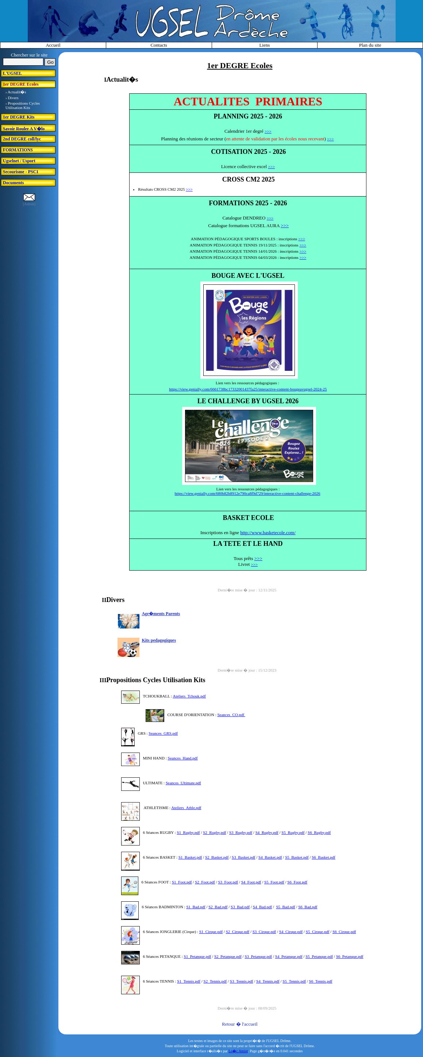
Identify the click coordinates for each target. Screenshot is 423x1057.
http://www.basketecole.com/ (268, 532)
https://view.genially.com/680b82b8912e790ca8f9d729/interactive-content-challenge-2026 (247, 493)
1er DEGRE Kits (18, 117)
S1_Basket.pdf (190, 857)
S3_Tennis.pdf (241, 981)
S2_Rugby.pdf (214, 832)
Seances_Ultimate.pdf (183, 783)
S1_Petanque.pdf (197, 956)
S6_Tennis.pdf (320, 981)
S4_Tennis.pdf (268, 981)
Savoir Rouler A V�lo (24, 128)
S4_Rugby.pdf (266, 832)
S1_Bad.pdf (195, 907)
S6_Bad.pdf (307, 907)
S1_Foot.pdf (182, 882)
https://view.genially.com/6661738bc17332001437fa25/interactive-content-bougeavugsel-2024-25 (248, 389)
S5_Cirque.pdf (317, 931)
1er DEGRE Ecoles (21, 84)
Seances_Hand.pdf (183, 758)
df (243, 714)
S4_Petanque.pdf (289, 956)
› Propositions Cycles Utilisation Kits (22, 105)
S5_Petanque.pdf (319, 956)
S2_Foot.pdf (205, 882)
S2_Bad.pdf (217, 907)
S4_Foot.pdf (251, 882)
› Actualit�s (15, 92)
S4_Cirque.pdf (291, 931)
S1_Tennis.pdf (188, 981)
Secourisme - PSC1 (20, 171)
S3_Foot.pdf (228, 882)
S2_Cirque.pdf (237, 931)
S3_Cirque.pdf (264, 931)
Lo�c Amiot (238, 1051)
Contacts (158, 45)
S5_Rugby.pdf (292, 832)
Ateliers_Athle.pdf (186, 807)
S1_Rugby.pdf (188, 832)
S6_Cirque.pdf (344, 931)
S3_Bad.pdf (240, 907)
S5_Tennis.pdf (294, 981)
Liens (264, 45)
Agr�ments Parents (161, 613)
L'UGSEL (12, 73)
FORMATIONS (18, 149)
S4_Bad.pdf (262, 907)
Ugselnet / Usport (19, 160)
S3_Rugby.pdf (240, 832)
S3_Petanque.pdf (258, 956)
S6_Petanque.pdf (350, 956)
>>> (268, 131)
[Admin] (29, 204)
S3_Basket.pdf (243, 857)
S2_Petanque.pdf (228, 956)
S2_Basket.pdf (216, 857)
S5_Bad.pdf (285, 907)
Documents (13, 182)
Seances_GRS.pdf (163, 733)
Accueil (53, 45)
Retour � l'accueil (240, 1024)
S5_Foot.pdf (274, 882)
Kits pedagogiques (159, 640)
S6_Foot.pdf (297, 882)
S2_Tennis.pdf (215, 981)
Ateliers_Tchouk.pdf (189, 696)
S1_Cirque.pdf (211, 931)
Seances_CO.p (229, 714)
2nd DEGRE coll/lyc (22, 138)
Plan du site (370, 45)
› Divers (12, 98)
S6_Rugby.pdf (319, 832)
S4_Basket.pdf (270, 857)
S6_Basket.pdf (323, 857)
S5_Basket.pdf (296, 857)
